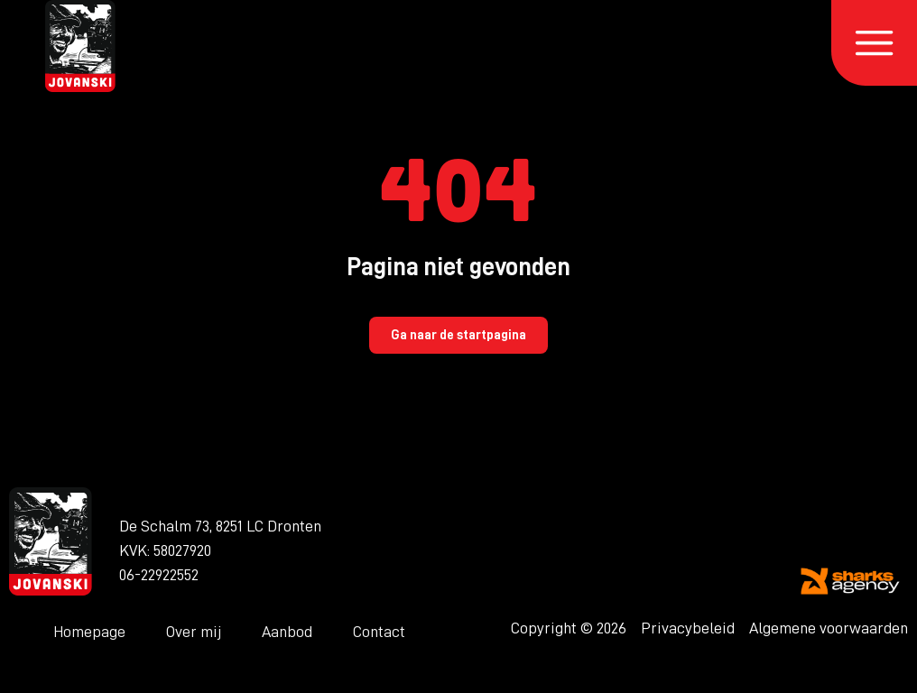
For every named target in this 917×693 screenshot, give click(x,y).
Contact (379, 632)
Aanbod (287, 632)
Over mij (193, 632)
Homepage (89, 632)
